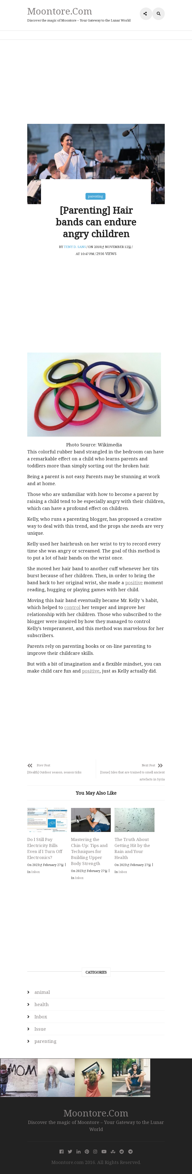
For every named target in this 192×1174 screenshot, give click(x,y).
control (72, 608)
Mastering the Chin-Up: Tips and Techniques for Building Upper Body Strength (89, 851)
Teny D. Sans (75, 247)
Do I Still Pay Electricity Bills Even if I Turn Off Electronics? (44, 848)
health (41, 1004)
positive (134, 583)
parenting (95, 196)
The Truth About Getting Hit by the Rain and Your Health (132, 848)
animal (42, 992)
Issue (40, 1029)
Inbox (35, 872)
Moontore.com (59, 11)
